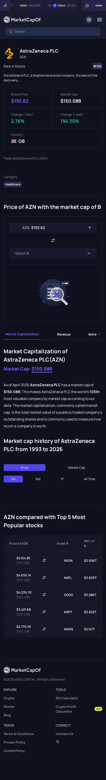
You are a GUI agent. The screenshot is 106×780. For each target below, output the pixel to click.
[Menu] (99, 19)
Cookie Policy (14, 750)
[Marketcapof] (22, 19)
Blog (7, 715)
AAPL (64, 577)
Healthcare (12, 184)
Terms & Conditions (19, 734)
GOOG (65, 594)
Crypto (9, 698)
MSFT (64, 612)
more (94, 334)
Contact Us (64, 734)
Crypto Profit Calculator (79, 708)
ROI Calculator (67, 698)
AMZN (65, 629)
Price (24, 467)
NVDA (65, 560)
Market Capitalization (22, 334)
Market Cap (76, 467)
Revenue (64, 334)
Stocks (9, 706)
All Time (89, 479)
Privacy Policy (14, 742)
